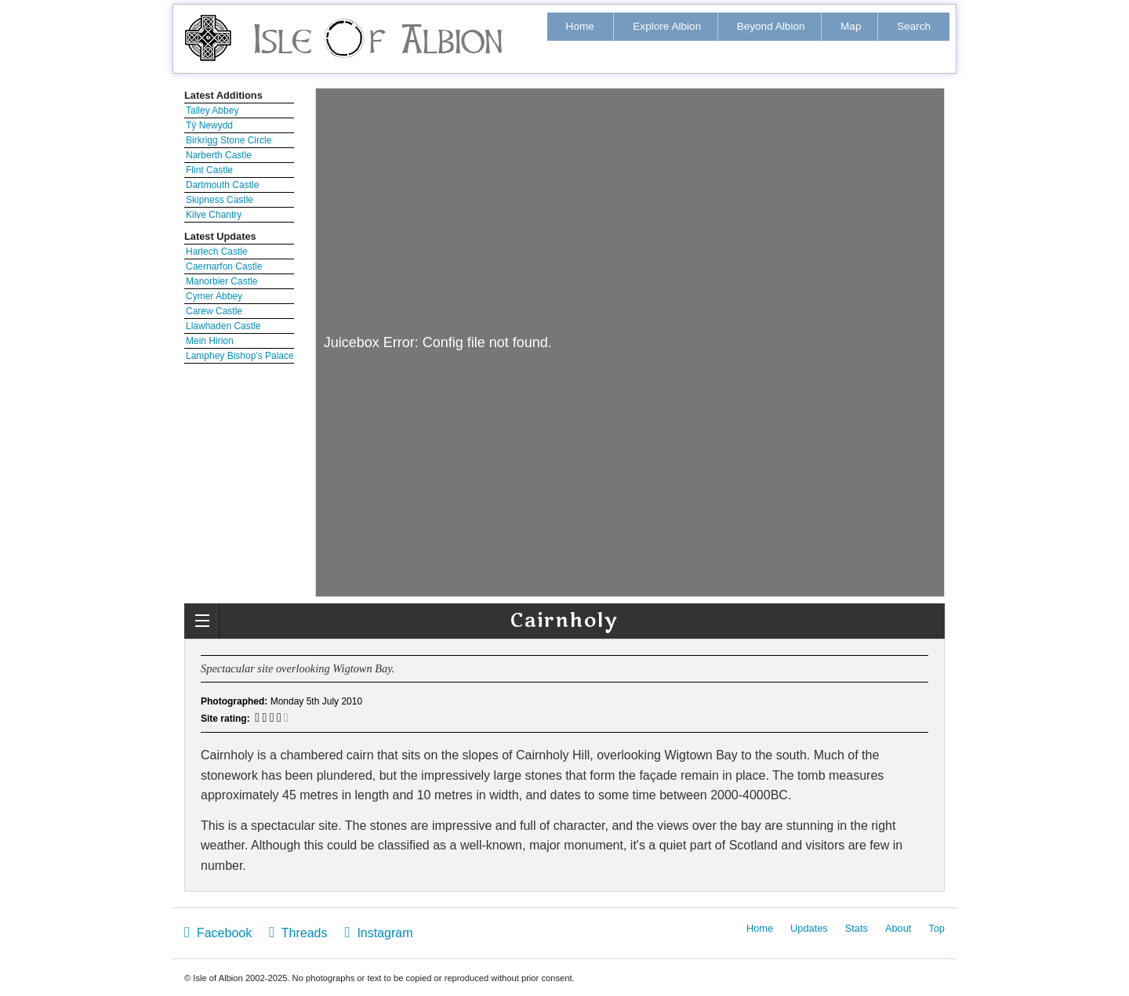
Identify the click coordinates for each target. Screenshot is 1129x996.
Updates (809, 928)
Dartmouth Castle (222, 184)
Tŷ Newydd (209, 125)
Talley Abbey (212, 110)
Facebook (218, 932)
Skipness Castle (219, 199)
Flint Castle (209, 170)
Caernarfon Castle (224, 266)
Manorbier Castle (221, 281)
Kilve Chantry (213, 214)
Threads (298, 932)
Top (936, 928)
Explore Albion (667, 26)
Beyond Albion (771, 26)
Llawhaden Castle (223, 326)
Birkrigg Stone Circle (228, 140)
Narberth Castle (219, 155)
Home (580, 26)
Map (850, 26)
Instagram (378, 932)
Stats (856, 928)
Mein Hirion (210, 340)
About (898, 928)
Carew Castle (214, 311)
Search (914, 26)
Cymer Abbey (214, 296)
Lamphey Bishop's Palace (240, 355)
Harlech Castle (217, 251)
